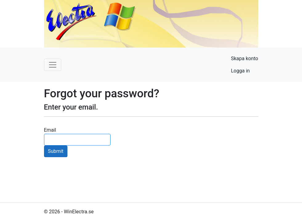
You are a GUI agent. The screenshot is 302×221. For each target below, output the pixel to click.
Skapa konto (244, 58)
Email (50, 130)
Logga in (240, 71)
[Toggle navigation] (52, 65)
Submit (55, 151)
